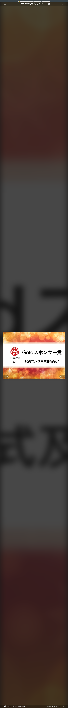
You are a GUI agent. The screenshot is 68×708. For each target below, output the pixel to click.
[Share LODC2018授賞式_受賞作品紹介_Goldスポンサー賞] (57, 706)
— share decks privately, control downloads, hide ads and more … (34, 1)
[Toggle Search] (62, 4)
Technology (48, 706)
